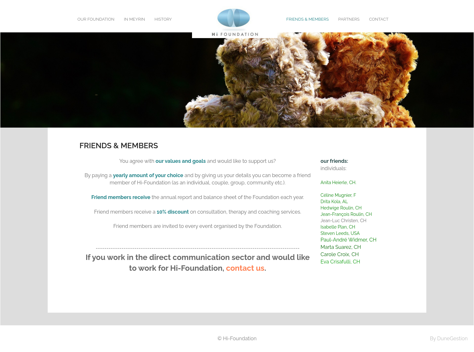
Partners (349, 19)
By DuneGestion (449, 338)
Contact (378, 19)
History (163, 19)
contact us (245, 268)
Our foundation (96, 19)
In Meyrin (134, 19)
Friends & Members (307, 19)
